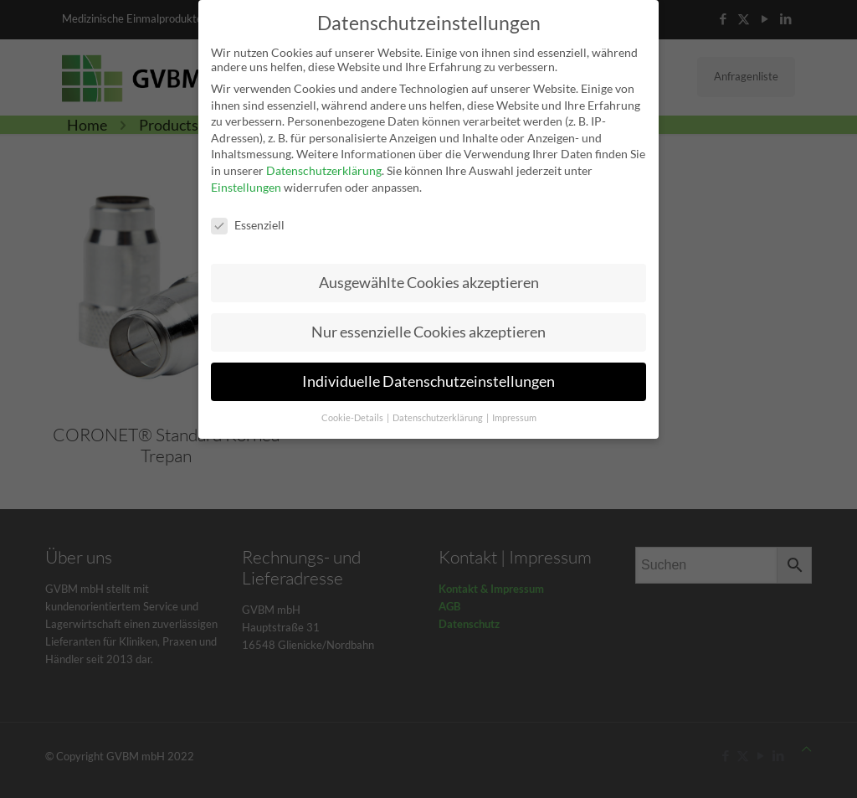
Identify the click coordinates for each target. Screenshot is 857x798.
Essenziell (248, 219)
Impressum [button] (514, 412)
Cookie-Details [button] (353, 412)
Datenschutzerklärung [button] (439, 412)
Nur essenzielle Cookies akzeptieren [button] (428, 326)
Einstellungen (246, 181)
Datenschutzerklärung (324, 164)
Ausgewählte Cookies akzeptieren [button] (429, 277)
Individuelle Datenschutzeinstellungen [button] (428, 375)
